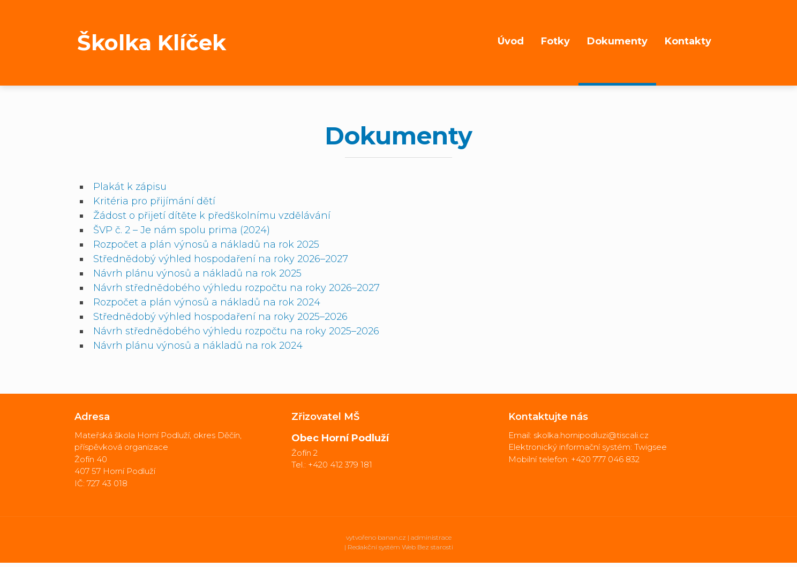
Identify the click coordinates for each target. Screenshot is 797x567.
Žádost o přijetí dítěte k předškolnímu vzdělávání (211, 215)
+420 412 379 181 (340, 464)
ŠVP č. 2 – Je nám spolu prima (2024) (181, 230)
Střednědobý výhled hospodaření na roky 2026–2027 (220, 259)
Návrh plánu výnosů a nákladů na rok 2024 (198, 345)
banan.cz (392, 537)
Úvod (511, 41)
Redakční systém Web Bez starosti (400, 547)
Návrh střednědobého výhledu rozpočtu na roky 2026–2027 (236, 288)
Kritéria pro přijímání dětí (154, 201)
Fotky (555, 41)
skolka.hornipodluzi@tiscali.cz (591, 435)
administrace (431, 537)
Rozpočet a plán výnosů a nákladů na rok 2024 (206, 302)
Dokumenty (617, 41)
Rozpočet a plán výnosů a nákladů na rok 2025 (206, 244)
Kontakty (688, 41)
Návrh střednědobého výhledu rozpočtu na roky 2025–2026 (236, 331)
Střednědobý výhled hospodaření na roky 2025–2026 (220, 317)
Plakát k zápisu (130, 187)
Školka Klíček (151, 42)
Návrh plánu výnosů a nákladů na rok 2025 (197, 273)
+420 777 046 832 (605, 459)
